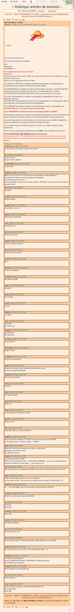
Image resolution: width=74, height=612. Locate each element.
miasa (6, 410)
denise (6, 294)
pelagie (6, 365)
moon (6, 223)
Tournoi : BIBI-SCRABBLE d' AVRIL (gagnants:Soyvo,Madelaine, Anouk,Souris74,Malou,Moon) (37, 15)
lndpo (6, 446)
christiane (7, 511)
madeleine (7, 374)
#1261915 (12, 586)
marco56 (7, 493)
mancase (7, 339)
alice (5, 232)
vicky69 (6, 196)
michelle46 (8, 357)
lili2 (5, 502)
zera (5, 155)
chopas (6, 383)
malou (6, 392)
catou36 (7, 419)
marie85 (7, 205)
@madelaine (36, 586)
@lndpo (25, 586)
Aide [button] (24, 1)
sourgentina (8, 146)
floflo (6, 428)
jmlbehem (7, 25)
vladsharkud (8, 348)
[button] (15, 1)
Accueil (4, 1)
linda (6, 250)
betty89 (6, 241)
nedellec (7, 520)
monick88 (7, 277)
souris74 (7, 259)
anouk (6, 285)
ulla (5, 529)
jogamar (7, 214)
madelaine (7, 330)
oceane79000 (9, 164)
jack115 (7, 303)
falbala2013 (8, 268)
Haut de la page (20, 607)
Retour (8, 19)
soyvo (6, 321)
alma (6, 401)
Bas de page (19, 19)
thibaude (7, 312)
